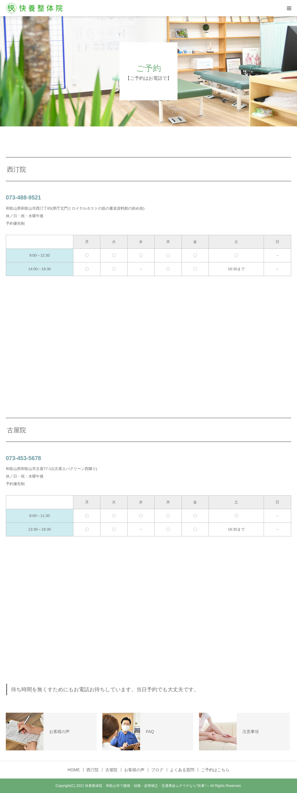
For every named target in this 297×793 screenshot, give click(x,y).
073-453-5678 (23, 458)
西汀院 (92, 770)
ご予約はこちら (215, 770)
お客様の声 (134, 770)
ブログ (157, 770)
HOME (74, 770)
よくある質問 (182, 770)
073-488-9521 (23, 197)
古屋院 (111, 770)
